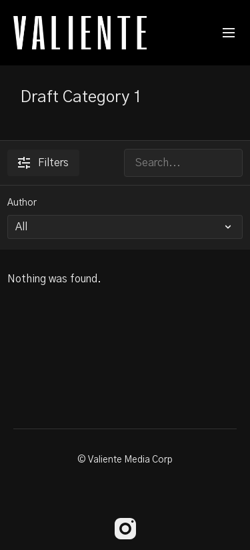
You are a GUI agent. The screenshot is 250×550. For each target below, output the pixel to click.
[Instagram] (125, 528)
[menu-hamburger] (229, 33)
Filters (43, 163)
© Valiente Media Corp (125, 460)
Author (22, 203)
